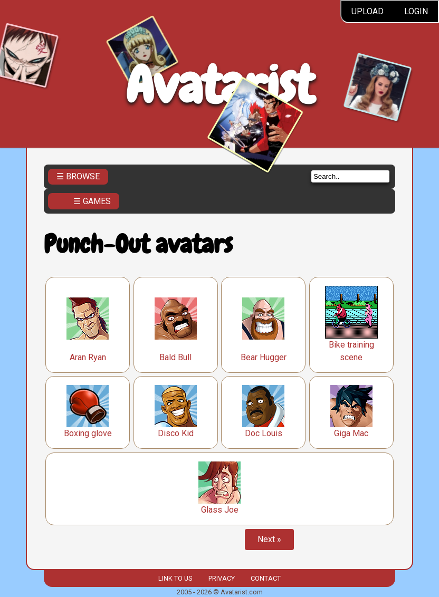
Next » (269, 539)
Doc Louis (263, 433)
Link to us (175, 578)
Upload (367, 11)
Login (416, 11)
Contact (266, 578)
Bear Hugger (264, 357)
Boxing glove (88, 433)
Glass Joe (219, 510)
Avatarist (220, 85)
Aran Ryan (88, 357)
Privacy (221, 578)
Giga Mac (351, 433)
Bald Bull (175, 357)
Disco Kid (176, 433)
